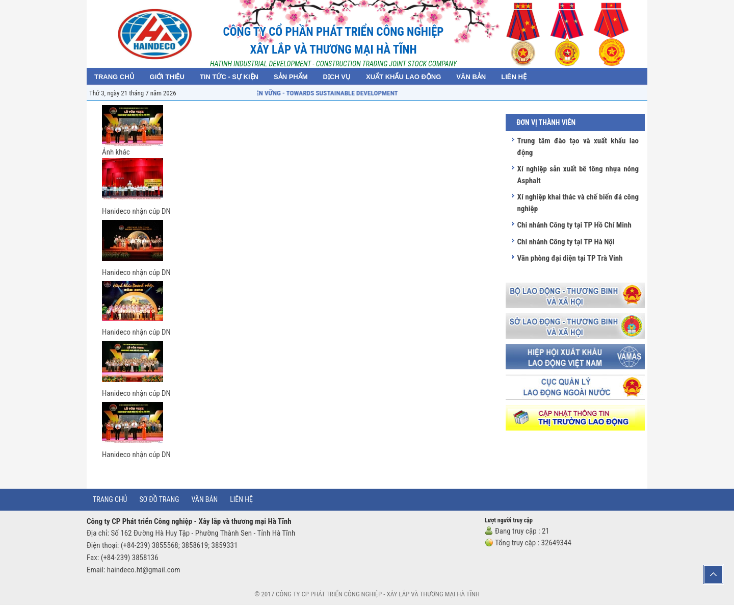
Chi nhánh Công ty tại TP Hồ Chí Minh (574, 225)
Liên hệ (241, 499)
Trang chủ (110, 499)
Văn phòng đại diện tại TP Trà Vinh (569, 258)
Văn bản (205, 499)
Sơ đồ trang (159, 499)
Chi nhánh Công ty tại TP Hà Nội (565, 241)
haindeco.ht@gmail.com (143, 569)
